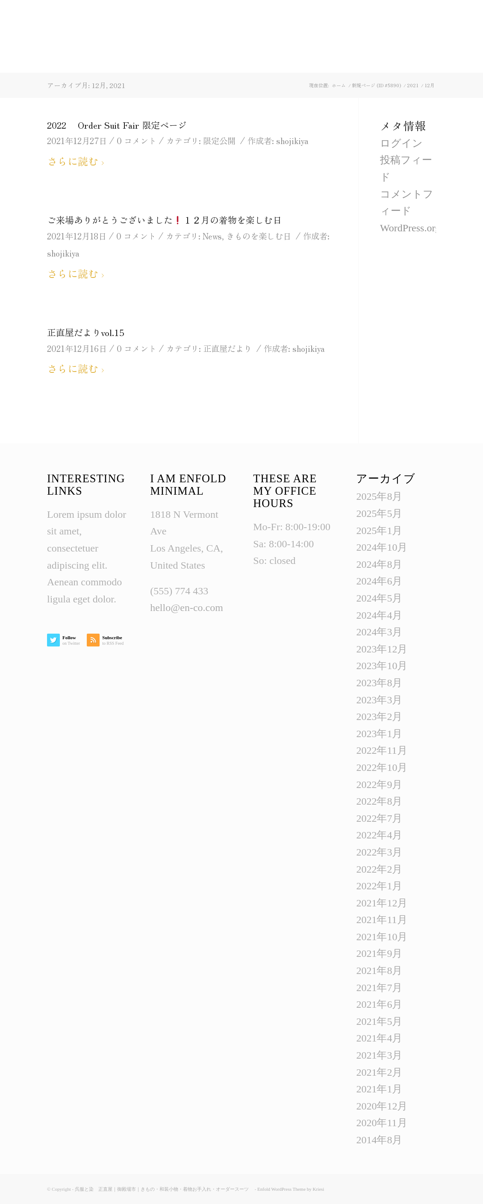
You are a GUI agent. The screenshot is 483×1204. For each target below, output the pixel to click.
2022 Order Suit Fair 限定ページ (117, 124)
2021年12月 (381, 903)
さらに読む (77, 160)
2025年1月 (379, 530)
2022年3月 (379, 852)
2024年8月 (379, 564)
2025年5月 (379, 513)
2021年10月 (381, 936)
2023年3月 (379, 699)
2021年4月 (379, 1038)
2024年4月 (379, 615)
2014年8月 (379, 1139)
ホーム (339, 85)
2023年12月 (381, 649)
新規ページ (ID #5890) (376, 85)
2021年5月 (379, 1021)
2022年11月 (381, 750)
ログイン (401, 143)
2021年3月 (379, 1055)
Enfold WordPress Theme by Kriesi (290, 1189)
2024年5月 (379, 598)
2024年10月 (381, 547)
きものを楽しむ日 (258, 236)
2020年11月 (381, 1122)
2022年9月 (379, 784)
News (212, 236)
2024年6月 (379, 581)
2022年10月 (381, 767)
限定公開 (219, 140)
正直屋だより (227, 348)
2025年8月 (379, 496)
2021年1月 (379, 1089)
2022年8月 (379, 801)
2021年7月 (379, 987)
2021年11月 (381, 919)
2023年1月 (379, 733)
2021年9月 (379, 953)
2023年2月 (379, 716)
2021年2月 (379, 1072)
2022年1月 (379, 885)
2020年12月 (381, 1106)
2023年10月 (381, 665)
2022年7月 (379, 818)
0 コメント (136, 140)
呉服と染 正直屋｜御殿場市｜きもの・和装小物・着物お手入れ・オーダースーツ (164, 1189)
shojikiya (292, 140)
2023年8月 (379, 682)
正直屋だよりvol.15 (85, 332)
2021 (412, 85)
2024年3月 (379, 631)
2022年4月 (379, 835)
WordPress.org (410, 227)
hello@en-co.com (186, 607)
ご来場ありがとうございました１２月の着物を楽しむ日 (164, 219)
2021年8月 (379, 970)
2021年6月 (379, 1004)
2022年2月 (379, 869)
